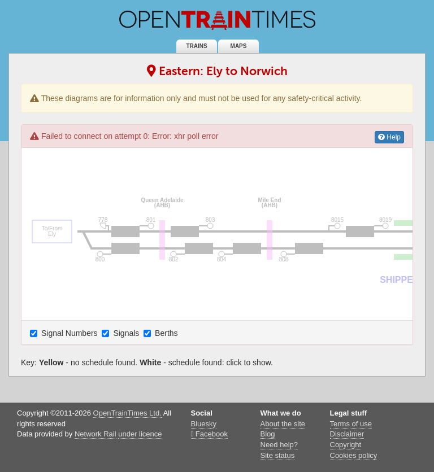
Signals (121, 333)
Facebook (209, 434)
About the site (283, 423)
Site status (278, 455)
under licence (140, 434)
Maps (239, 46)
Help (389, 137)
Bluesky (204, 423)
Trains (196, 46)
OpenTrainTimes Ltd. (127, 413)
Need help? (279, 444)
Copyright (346, 444)
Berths (162, 333)
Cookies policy (353, 455)
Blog (268, 434)
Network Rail (95, 434)
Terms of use (351, 423)
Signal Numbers (65, 333)
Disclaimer (347, 434)
